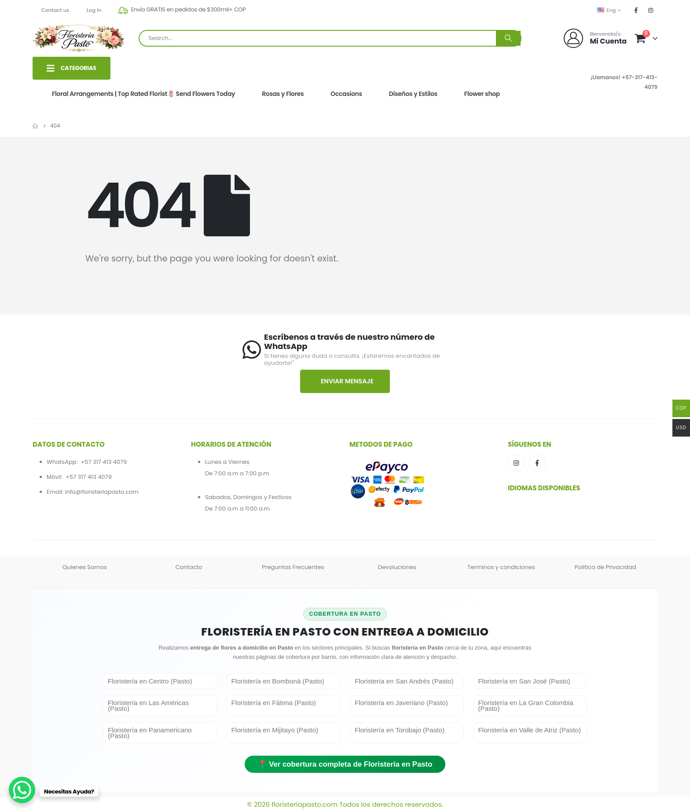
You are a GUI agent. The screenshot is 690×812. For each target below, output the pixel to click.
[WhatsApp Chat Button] (22, 790)
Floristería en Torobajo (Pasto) (399, 730)
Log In (94, 10)
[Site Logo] (79, 38)
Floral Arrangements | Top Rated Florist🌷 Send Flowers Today (143, 93)
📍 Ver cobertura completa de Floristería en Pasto (345, 764)
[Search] (508, 38)
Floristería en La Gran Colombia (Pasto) (525, 705)
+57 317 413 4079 (104, 462)
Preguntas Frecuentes (293, 567)
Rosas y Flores (283, 93)
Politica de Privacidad (605, 567)
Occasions (346, 93)
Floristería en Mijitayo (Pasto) (275, 730)
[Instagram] (651, 10)
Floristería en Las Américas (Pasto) (148, 705)
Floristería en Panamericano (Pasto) (150, 732)
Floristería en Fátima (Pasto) (273, 702)
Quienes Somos (84, 567)
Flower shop (482, 93)
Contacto (188, 567)
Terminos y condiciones (501, 567)
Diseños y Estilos (413, 93)
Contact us (55, 10)
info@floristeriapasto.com (101, 492)
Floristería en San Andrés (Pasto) (404, 681)
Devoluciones (397, 567)
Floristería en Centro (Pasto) (150, 681)
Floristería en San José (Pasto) (524, 681)
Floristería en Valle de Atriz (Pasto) (529, 730)
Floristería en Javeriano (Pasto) (401, 702)
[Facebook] (636, 10)
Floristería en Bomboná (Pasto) (277, 681)
